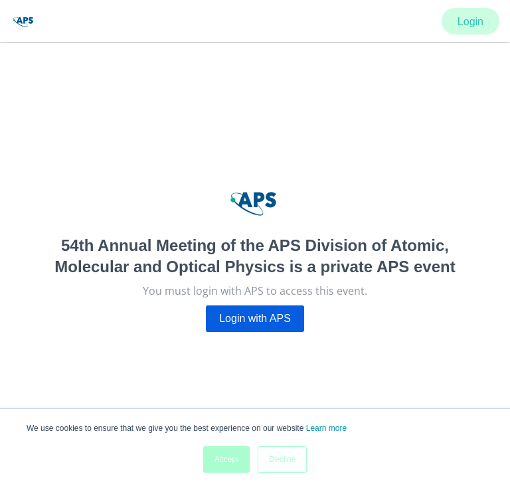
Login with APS (255, 318)
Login (470, 21)
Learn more (326, 428)
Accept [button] (226, 459)
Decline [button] (282, 459)
